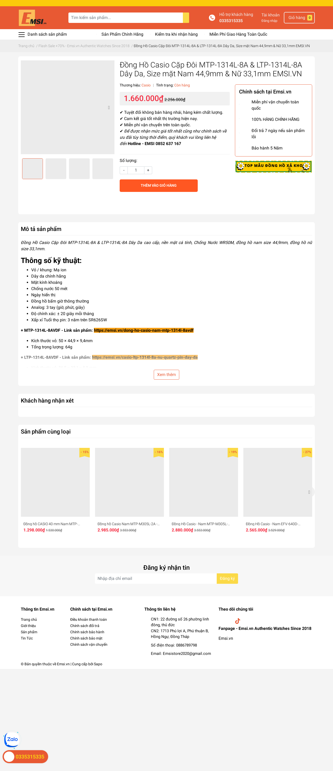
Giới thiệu (28, 626)
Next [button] (108, 107)
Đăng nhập (269, 21)
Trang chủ (29, 619)
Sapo (98, 664)
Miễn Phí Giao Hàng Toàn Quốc (238, 34)
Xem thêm (166, 374)
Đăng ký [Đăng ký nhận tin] (227, 578)
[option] (67, 107)
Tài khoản (270, 14)
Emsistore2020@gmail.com (187, 653)
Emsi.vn (226, 638)
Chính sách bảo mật (86, 638)
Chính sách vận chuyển (88, 644)
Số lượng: (128, 160)
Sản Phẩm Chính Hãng (122, 34)
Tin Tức (27, 638)
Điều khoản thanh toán (88, 619)
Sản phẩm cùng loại (46, 431)
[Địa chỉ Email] (166, 578)
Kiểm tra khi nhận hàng (176, 34)
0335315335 (231, 20)
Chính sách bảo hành (87, 632)
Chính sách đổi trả (84, 626)
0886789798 (186, 645)
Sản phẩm (29, 632)
